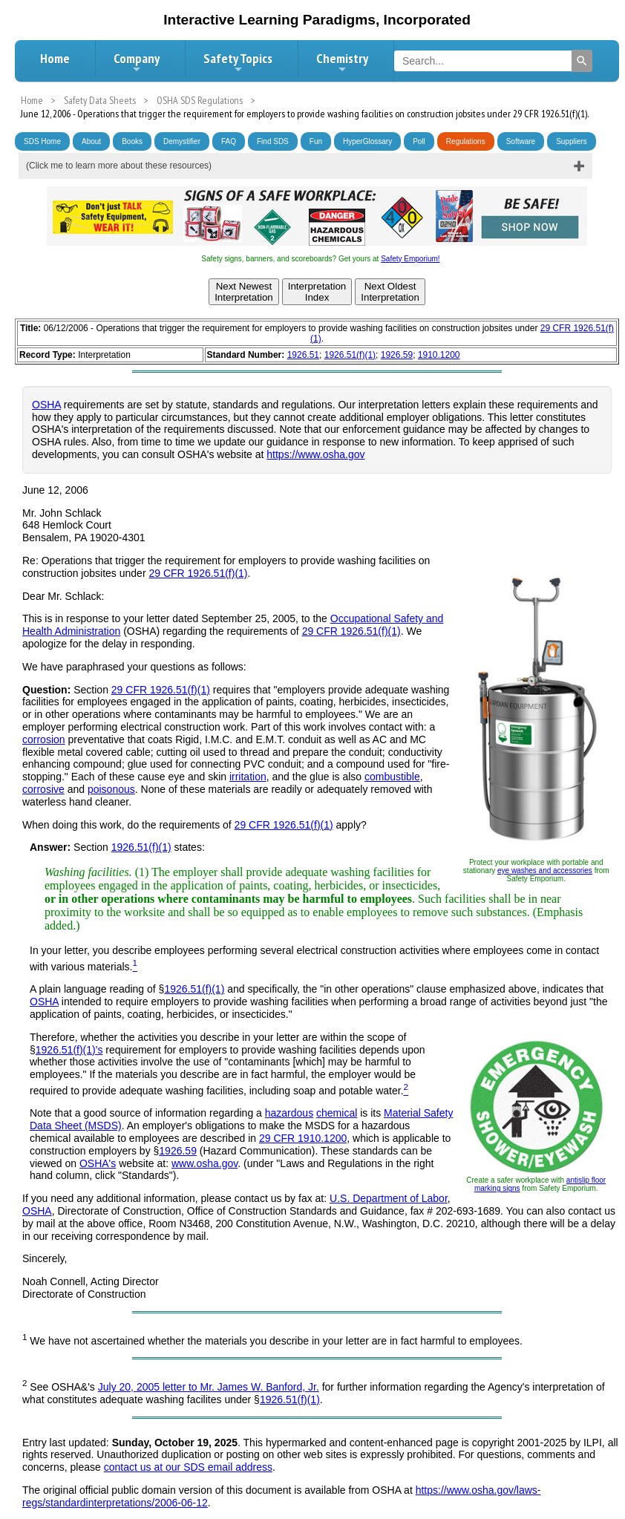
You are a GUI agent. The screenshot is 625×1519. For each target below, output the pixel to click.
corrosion (43, 739)
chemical (336, 1113)
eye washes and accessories (544, 870)
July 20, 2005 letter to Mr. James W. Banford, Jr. (208, 1387)
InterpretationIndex (317, 292)
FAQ (228, 141)
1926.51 (303, 355)
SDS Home (42, 141)
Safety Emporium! (410, 259)
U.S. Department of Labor (389, 1198)
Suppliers (571, 141)
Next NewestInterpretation (244, 292)
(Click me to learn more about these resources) (119, 165)
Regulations (465, 141)
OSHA (46, 405)
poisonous (111, 789)
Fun (316, 141)
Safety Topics (237, 62)
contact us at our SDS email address (188, 1467)
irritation (247, 777)
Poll (419, 141)
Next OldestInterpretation (390, 292)
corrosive (43, 789)
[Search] (582, 61)
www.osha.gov (204, 1163)
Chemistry (342, 62)
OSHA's (97, 1163)
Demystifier (181, 141)
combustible (392, 777)
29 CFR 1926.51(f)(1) (197, 573)
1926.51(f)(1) (350, 355)
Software (520, 141)
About (91, 141)
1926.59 (397, 355)
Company (137, 62)
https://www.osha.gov (315, 454)
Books (132, 141)
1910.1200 (439, 355)
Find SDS (273, 141)
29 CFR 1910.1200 (303, 1138)
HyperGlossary (367, 141)
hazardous (289, 1113)
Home (55, 58)
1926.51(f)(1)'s (69, 1050)
